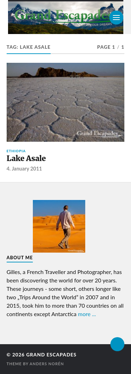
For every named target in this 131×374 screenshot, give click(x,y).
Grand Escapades (51, 355)
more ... (87, 313)
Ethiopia (16, 151)
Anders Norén (47, 363)
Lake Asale (26, 158)
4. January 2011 (24, 169)
